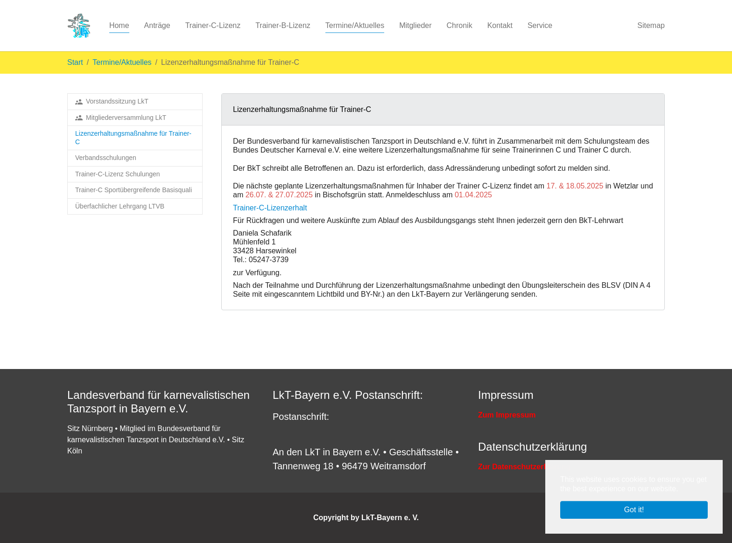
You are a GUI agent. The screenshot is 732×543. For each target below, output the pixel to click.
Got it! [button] (634, 510)
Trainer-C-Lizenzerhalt (270, 208)
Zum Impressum (507, 415)
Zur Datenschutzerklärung (524, 467)
